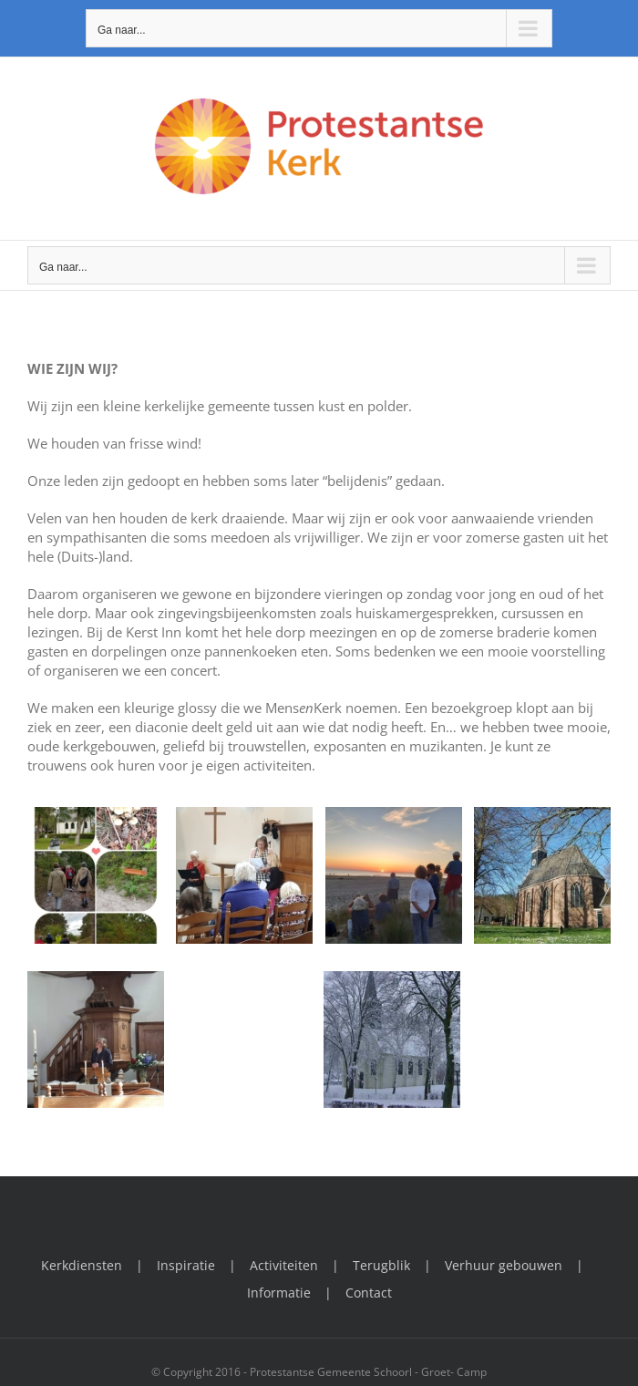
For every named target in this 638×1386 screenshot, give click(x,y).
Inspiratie (186, 1265)
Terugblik (381, 1265)
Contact (368, 1292)
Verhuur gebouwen (503, 1265)
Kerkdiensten (81, 1265)
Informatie (279, 1292)
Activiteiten (284, 1265)
